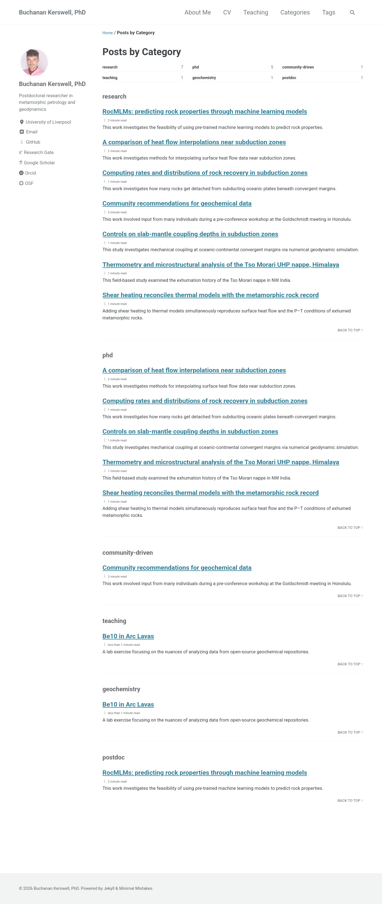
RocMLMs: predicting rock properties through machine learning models (225, 113)
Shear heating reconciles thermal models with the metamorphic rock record (232, 306)
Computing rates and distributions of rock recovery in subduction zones (225, 174)
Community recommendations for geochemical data (191, 205)
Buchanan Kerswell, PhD (52, 12)
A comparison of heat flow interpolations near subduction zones (212, 143)
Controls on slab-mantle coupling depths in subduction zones (207, 235)
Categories (293, 12)
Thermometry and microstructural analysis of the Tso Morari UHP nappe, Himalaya (227, 271)
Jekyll (109, 888)
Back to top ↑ (350, 341)
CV (225, 12)
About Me (196, 12)
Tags (327, 12)
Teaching (254, 12)
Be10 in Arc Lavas (133, 656)
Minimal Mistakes (135, 888)
